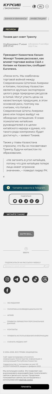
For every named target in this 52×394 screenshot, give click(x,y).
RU (40, 6)
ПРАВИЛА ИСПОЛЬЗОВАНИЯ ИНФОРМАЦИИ (27, 336)
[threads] (44, 279)
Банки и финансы (16, 18)
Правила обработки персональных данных (25, 322)
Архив (10, 315)
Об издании (13, 303)
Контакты (12, 330)
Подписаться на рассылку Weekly (23, 263)
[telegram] (16, 279)
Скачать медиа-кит (17, 342)
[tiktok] (35, 279)
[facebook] (7, 290)
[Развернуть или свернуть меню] (47, 6)
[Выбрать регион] (34, 6)
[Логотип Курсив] (12, 4)
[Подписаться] (47, 266)
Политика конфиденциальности (24, 309)
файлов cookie (26, 380)
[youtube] (26, 279)
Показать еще (26, 234)
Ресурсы (10, 29)
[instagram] (7, 279)
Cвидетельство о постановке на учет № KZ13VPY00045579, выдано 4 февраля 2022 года (22, 366)
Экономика (12, 8)
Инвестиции (38, 18)
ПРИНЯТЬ (26, 387)
